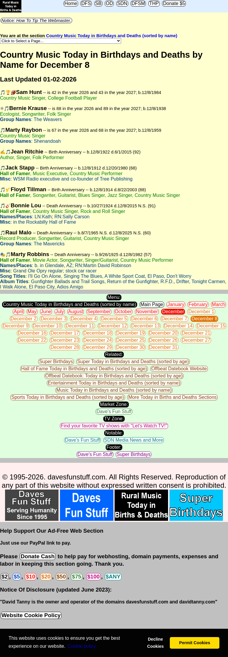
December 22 (32, 340)
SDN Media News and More (133, 440)
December (173, 311)
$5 (17, 576)
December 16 (32, 332)
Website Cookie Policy (31, 615)
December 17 (64, 332)
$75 (76, 576)
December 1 (201, 311)
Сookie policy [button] (82, 646)
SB (98, 3)
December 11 (80, 325)
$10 (30, 576)
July (60, 311)
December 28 (64, 347)
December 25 (130, 340)
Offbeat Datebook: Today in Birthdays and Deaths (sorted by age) (114, 375)
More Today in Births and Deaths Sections (172, 397)
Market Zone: (114, 404)
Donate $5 (174, 3)
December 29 (97, 347)
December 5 (114, 318)
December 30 (130, 347)
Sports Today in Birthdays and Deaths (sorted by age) (67, 397)
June (46, 311)
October (123, 311)
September (98, 311)
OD (109, 3)
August (75, 311)
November (147, 311)
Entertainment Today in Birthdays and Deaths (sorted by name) (114, 382)
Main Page (151, 304)
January (175, 304)
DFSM (138, 3)
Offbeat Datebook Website (179, 368)
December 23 (64, 340)
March (218, 304)
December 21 (196, 332)
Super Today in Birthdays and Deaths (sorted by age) (133, 361)
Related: (114, 354)
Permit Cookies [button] (194, 642)
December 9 (15, 325)
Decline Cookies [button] (155, 643)
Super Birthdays (56, 361)
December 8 (204, 318)
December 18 (97, 332)
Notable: (114, 432)
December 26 (163, 340)
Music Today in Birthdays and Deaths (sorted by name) (114, 390)
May (32, 311)
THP (154, 3)
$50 (61, 576)
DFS (86, 3)
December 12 (113, 325)
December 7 (174, 318)
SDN (122, 3)
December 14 (178, 325)
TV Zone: (114, 418)
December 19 (130, 332)
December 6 (144, 318)
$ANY (113, 576)
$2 (4, 576)
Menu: (114, 297)
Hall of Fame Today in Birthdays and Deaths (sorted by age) (84, 368)
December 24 (97, 340)
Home (70, 3)
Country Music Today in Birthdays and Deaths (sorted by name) (111, 35)
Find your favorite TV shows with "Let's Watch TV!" (114, 425)
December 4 (84, 318)
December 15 (211, 325)
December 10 (47, 325)
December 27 (196, 340)
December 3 (53, 318)
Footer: (114, 447)
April (18, 311)
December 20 (163, 332)
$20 (45, 576)
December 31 (163, 347)
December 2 (24, 318)
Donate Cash (37, 556)
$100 (93, 576)
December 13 (145, 325)
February (198, 304)
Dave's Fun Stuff (113, 411)
